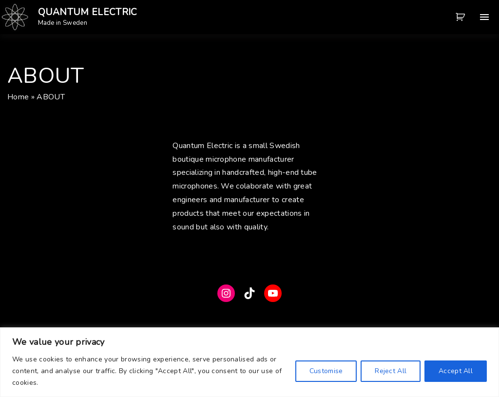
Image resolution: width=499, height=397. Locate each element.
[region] (249, 362)
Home (18, 97)
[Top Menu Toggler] (484, 17)
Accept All (456, 371)
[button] (462, 17)
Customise (326, 371)
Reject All (390, 371)
